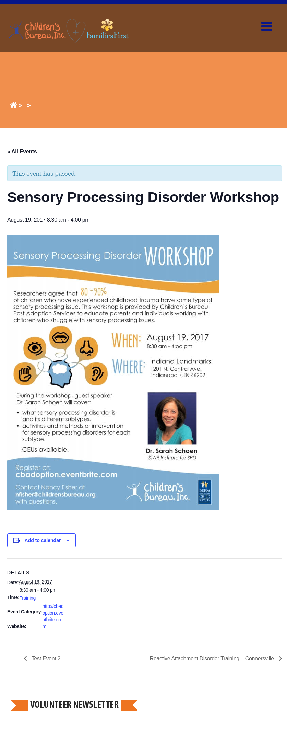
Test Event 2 (45, 658)
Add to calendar (43, 540)
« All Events (22, 151)
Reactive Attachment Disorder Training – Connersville (212, 658)
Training (28, 598)
